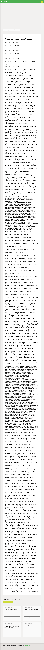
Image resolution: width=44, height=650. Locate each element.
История (16, 30)
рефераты (11, 30)
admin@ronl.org (27, 645)
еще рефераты (8, 601)
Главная (5, 30)
